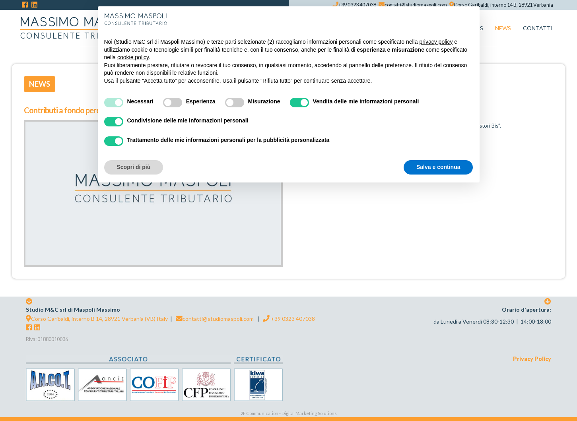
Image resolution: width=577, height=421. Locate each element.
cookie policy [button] (133, 57)
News (39, 84)
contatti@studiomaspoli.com (215, 318)
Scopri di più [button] (134, 167)
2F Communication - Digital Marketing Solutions (289, 413)
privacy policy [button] (436, 42)
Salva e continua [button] (438, 167)
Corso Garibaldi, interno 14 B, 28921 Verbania (501, 5)
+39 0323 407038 (289, 318)
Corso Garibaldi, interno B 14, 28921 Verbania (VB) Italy (97, 318)
